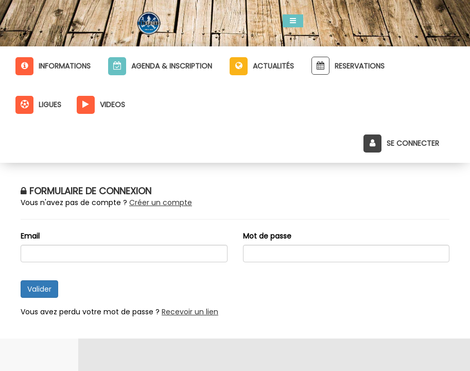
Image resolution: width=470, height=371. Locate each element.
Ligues (38, 105)
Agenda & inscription (160, 66)
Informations (53, 66)
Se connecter (401, 143)
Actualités (262, 66)
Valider (39, 289)
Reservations (348, 66)
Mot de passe (267, 236)
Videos (101, 105)
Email (30, 236)
